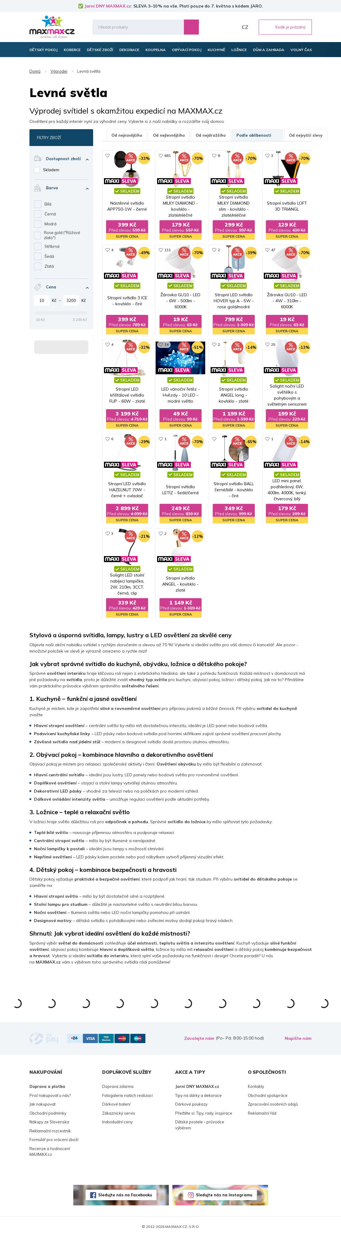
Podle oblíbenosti (257, 135)
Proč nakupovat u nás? (50, 1097)
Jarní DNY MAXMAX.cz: (108, 6)
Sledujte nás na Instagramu (224, 1197)
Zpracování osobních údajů (273, 1106)
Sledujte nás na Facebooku (125, 1197)
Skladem (51, 169)
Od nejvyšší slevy (305, 135)
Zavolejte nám (199, 1040)
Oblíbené (219, 27)
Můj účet (232, 27)
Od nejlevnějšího (169, 135)
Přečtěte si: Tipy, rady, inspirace (203, 1115)
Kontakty (256, 1088)
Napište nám (298, 1040)
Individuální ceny (117, 1124)
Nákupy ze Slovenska (49, 1124)
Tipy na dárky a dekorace (198, 1097)
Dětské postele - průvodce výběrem (199, 1127)
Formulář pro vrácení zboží (53, 1142)
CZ (245, 27)
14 (166, 345)
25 (273, 345)
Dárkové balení (116, 1106)
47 (273, 250)
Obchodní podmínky (47, 1115)
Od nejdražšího (211, 135)
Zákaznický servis (118, 1115)
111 (167, 250)
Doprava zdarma (117, 1088)
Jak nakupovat (42, 1106)
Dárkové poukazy (191, 1106)
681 (167, 155)
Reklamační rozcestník (50, 1133)
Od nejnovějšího (126, 135)
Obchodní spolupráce (268, 1097)
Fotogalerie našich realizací (127, 1097)
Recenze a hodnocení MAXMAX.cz (49, 1153)
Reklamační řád (262, 1115)
